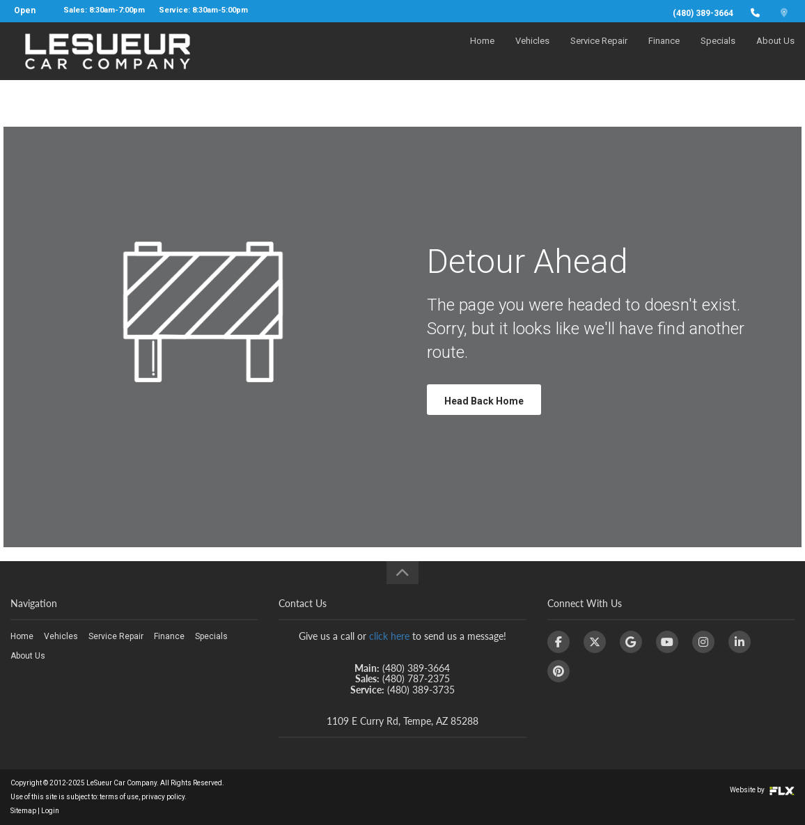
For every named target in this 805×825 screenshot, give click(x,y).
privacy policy (163, 797)
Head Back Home (484, 401)
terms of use (119, 797)
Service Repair (598, 53)
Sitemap (23, 811)
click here (389, 636)
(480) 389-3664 (703, 13)
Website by (762, 790)
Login (50, 811)
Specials (718, 53)
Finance (664, 53)
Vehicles (532, 53)
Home (482, 53)
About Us (775, 53)
